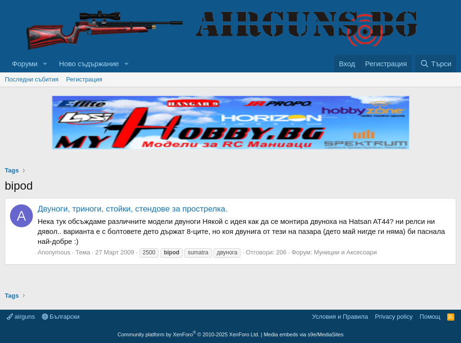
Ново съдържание (89, 64)
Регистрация (84, 79)
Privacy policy (393, 316)
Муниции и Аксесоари (345, 252)
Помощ (430, 316)
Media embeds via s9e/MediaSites (304, 334)
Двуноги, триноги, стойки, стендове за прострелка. (133, 208)
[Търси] (435, 63)
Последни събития (32, 79)
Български (61, 316)
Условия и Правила (340, 316)
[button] (45, 63)
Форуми (25, 64)
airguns (21, 316)
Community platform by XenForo (189, 334)
